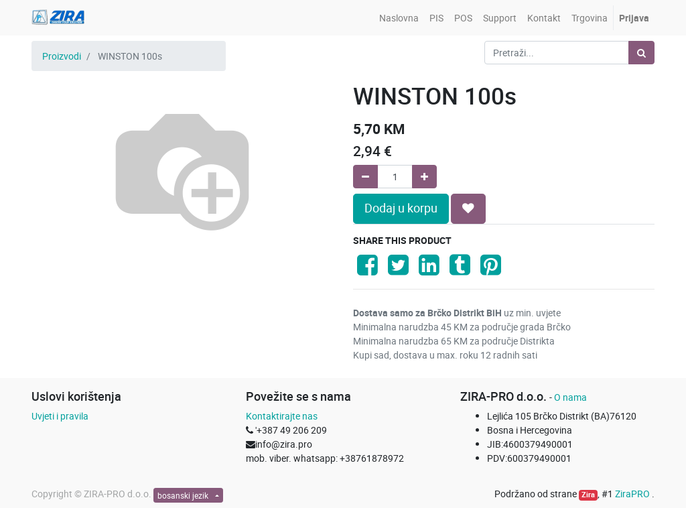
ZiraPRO (633, 493)
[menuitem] (399, 17)
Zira (588, 494)
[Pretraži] (641, 52)
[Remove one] (365, 176)
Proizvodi (61, 56)
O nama (570, 397)
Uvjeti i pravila (59, 415)
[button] (468, 208)
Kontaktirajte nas (282, 415)
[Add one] (424, 176)
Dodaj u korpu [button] (400, 208)
